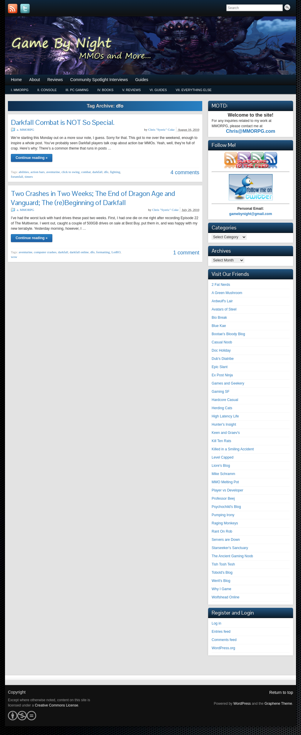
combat (86, 172)
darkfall (97, 172)
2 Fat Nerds (221, 285)
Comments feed (224, 640)
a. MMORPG (25, 129)
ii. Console (47, 90)
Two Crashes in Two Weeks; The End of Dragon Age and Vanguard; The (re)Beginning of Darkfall (93, 198)
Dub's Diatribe (223, 359)
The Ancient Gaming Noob (232, 556)
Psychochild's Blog (226, 507)
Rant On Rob (222, 531)
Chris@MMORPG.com (250, 131)
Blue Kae (219, 326)
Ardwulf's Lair (222, 301)
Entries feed (221, 632)
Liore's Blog (221, 466)
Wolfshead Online (226, 597)
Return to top (281, 692)
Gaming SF (221, 392)
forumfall (17, 176)
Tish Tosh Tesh (223, 564)
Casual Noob (222, 342)
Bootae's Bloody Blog (228, 334)
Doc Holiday (221, 350)
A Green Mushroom (227, 293)
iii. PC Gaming (77, 90)
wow (14, 257)
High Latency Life (225, 416)
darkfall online (79, 252)
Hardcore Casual (225, 400)
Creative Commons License (56, 705)
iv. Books (105, 90)
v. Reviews (131, 90)
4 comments (184, 172)
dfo (106, 172)
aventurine (53, 172)
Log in (216, 623)
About (34, 79)
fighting (115, 172)
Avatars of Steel (224, 309)
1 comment (186, 253)
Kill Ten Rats (221, 441)
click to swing (70, 172)
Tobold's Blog (222, 572)
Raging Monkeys (225, 523)
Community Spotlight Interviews (99, 79)
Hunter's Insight (224, 424)
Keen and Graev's (226, 433)
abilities (24, 172)
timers (29, 176)
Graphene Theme (278, 704)
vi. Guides (158, 90)
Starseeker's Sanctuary (230, 548)
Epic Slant (220, 367)
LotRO (116, 252)
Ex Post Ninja (222, 375)
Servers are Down (226, 540)
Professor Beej (223, 498)
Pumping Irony (223, 515)
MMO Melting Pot (225, 482)
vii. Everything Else (194, 90)
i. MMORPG (20, 90)
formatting (103, 252)
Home (16, 79)
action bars (38, 172)
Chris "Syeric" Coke (161, 129)
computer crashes (45, 252)
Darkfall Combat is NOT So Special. (62, 122)
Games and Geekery (228, 383)
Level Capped (222, 457)
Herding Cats (222, 408)
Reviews (55, 79)
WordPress (242, 704)
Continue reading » (32, 158)
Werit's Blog (221, 581)
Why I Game (221, 589)
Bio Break (219, 318)
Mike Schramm (223, 474)
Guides (141, 79)
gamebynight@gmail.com (250, 214)
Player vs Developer (227, 490)
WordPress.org (223, 648)
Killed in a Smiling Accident (233, 449)
